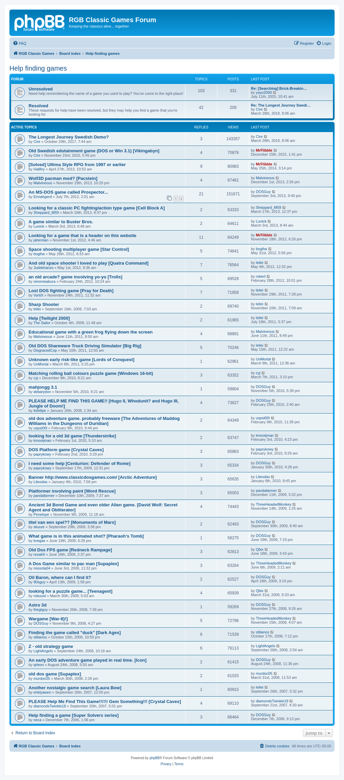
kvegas (39, 541)
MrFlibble (264, 150)
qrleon (39, 665)
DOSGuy (263, 192)
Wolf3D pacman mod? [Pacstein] (63, 178)
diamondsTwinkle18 (50, 706)
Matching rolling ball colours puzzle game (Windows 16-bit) (91, 373)
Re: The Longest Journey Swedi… (281, 105)
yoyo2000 (264, 92)
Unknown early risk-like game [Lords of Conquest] (81, 359)
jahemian (41, 240)
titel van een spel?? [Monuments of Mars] (72, 522)
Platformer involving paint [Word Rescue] (72, 491)
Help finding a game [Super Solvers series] (74, 715)
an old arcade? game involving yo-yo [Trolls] (75, 276)
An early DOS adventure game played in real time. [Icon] (87, 660)
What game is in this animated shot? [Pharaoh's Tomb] (86, 536)
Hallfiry (39, 169)
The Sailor (42, 323)
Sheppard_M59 (46, 212)
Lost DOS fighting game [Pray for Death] (71, 290)
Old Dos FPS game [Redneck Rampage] (70, 549)
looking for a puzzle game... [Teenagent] (71, 591)
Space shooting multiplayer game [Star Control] (79, 249)
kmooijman (42, 440)
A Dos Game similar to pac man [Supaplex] (74, 563)
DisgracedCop (45, 350)
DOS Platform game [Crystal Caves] (66, 449)
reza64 (39, 554)
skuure (39, 527)
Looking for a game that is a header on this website (82, 235)
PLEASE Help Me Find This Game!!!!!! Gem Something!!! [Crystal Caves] (105, 701)
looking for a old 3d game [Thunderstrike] (72, 435)
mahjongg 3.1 (43, 387)
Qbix (260, 549)
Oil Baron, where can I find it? (60, 577)
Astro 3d (38, 605)
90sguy (39, 582)
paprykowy (42, 454)
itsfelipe (40, 410)
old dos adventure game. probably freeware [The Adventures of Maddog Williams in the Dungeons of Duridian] (104, 421)
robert (261, 276)
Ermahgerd (43, 197)
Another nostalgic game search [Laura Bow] (75, 687)
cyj (36, 378)
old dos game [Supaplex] (55, 673)
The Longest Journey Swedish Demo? (69, 137)
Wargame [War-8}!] (48, 618)
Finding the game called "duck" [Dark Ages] (75, 632)
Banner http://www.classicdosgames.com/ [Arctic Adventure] (93, 477)
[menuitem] (19, 43)
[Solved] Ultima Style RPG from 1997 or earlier (77, 164)
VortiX (38, 295)
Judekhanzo (43, 268)
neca (38, 720)
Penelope (41, 514)
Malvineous (43, 183)
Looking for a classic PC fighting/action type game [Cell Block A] (97, 207)
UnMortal (41, 364)
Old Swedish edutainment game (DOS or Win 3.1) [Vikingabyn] (94, 150)
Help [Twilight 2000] (49, 318)
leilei (259, 263)
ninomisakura (44, 281)
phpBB (154, 758)
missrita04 (42, 568)
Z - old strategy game (51, 646)
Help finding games (38, 68)
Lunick (39, 226)
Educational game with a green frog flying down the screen (91, 332)
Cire (259, 109)
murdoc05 (42, 678)
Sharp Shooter (44, 304)
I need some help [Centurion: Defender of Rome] (79, 463)
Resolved (38, 105)
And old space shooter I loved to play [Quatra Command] (88, 263)
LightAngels (43, 651)
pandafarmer (44, 496)
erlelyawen (42, 692)
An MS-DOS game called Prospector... (68, 192)
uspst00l (40, 428)
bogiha (39, 254)
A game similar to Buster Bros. (61, 221)
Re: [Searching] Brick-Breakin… (279, 88)
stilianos (40, 637)
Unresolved (41, 88)
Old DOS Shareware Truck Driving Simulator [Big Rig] (85, 345)
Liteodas (41, 482)
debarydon (42, 392)
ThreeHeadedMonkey (274, 504)
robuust (40, 596)
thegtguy (41, 610)
